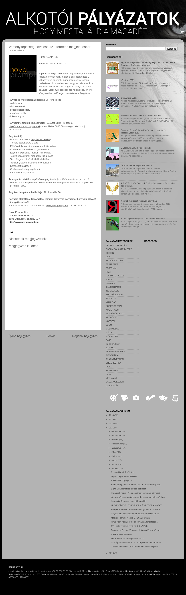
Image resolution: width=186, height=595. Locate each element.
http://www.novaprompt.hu (24, 222)
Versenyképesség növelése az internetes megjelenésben (138, 497)
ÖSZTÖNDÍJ (112, 385)
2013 (111, 419)
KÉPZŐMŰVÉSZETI (115, 313)
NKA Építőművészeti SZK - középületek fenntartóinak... (137, 542)
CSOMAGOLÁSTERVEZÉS (119, 249)
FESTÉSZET (112, 264)
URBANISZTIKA (113, 363)
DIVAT (109, 256)
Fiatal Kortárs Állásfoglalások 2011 (127, 538)
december (117, 431)
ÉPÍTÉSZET (111, 378)
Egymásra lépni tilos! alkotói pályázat (128, 488)
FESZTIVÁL (111, 268)
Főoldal (51, 336)
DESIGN (110, 253)
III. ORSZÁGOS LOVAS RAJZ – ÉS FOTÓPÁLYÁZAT (136, 505)
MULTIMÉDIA (112, 328)
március (116, 468)
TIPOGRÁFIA (112, 355)
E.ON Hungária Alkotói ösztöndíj (136, 148)
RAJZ (108, 340)
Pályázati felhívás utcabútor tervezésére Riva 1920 (135, 513)
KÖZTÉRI (110, 321)
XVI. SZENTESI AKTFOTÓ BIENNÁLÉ (129, 526)
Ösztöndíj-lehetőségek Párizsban (136, 165)
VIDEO (109, 366)
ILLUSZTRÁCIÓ (113, 287)
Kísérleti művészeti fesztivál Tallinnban (139, 201)
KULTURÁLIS (112, 310)
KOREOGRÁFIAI (114, 306)
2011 (111, 427)
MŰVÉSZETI (112, 336)
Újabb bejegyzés (20, 336)
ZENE (108, 374)
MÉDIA (20, 50)
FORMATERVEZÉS (115, 275)
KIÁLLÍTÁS (111, 302)
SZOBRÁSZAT (113, 344)
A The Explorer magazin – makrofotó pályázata (143, 218)
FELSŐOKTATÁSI (114, 260)
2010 (111, 553)
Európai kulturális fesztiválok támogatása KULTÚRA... (136, 509)
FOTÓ (109, 279)
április (115, 464)
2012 (111, 423)
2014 (111, 415)
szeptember (117, 443)
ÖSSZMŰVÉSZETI (115, 382)
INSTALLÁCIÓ (112, 291)
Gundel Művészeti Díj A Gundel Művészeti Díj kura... (135, 546)
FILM (108, 272)
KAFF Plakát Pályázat (121, 534)
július (114, 452)
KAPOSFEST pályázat (121, 480)
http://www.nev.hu (40, 139)
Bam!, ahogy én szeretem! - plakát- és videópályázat (135, 484)
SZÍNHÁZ (110, 347)
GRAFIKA (110, 283)
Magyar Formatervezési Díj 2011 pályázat (130, 518)
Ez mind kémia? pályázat (123, 472)
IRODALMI (111, 298)
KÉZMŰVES (111, 317)
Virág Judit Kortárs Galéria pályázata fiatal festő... (134, 522)
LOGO (109, 325)
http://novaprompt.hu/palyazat (24, 126)
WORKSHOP (112, 370)
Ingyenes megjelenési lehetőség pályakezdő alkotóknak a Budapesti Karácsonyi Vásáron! (148, 63)
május (115, 460)
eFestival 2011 (127, 80)
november (117, 435)
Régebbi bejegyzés (85, 336)
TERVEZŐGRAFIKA (115, 351)
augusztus (117, 448)
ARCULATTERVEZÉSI (116, 245)
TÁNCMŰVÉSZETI (115, 359)
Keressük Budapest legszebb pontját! (128, 501)
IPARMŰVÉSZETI (114, 294)
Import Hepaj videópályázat (124, 476)
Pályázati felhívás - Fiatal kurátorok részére (141, 115)
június (115, 456)
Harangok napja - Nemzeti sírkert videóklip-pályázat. (135, 493)
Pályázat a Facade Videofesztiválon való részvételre (135, 530)
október (115, 439)
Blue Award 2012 (129, 98)
